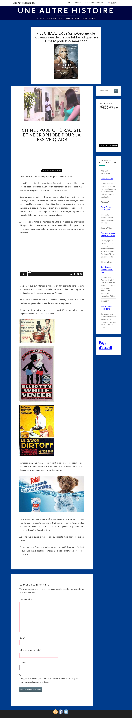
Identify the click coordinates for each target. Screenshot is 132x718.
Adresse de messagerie (30, 650)
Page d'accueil (105, 345)
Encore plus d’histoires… (95, 3)
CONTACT (78, 3)
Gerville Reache (107, 178)
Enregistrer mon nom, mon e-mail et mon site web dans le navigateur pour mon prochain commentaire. (49, 680)
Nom (22, 638)
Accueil (68, 3)
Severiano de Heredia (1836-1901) (107, 270)
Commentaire (25, 599)
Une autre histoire (24, 2)
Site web (23, 662)
